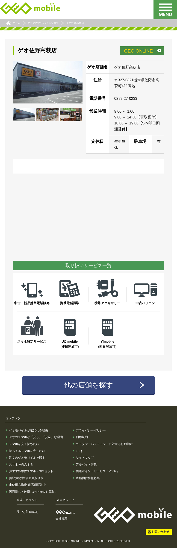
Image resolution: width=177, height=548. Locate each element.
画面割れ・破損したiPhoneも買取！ (33, 491)
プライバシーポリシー (91, 430)
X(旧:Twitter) (30, 511)
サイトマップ (85, 457)
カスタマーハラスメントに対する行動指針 (104, 444)
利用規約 (82, 437)
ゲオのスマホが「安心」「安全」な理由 (36, 437)
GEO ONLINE (138, 50)
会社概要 (62, 518)
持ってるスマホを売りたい (27, 451)
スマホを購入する (21, 464)
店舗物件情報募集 (88, 478)
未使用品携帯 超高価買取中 (27, 484)
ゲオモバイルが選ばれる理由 (28, 430)
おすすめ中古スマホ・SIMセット (31, 471)
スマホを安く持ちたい (24, 444)
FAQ (79, 451)
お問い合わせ (160, 531)
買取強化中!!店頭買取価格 (26, 478)
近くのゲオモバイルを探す (27, 457)
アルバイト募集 (86, 464)
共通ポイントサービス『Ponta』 (98, 471)
